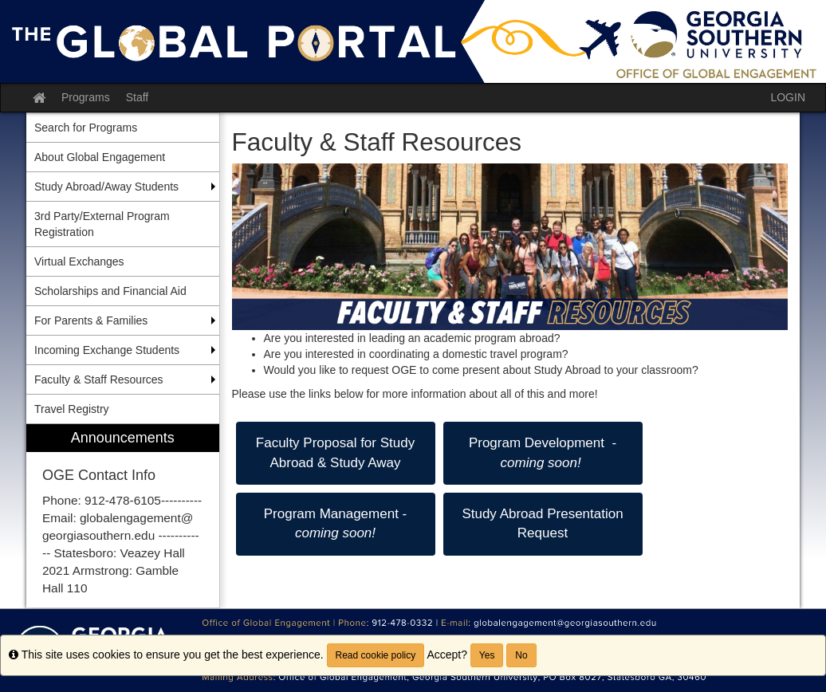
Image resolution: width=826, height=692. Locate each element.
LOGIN (787, 97)
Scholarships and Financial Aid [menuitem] (110, 291)
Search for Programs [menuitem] (85, 127)
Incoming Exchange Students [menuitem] (106, 350)
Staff (137, 97)
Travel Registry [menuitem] (71, 409)
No (521, 655)
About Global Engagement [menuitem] (99, 157)
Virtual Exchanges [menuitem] (79, 261)
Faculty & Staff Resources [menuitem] (98, 379)
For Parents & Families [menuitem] (91, 320)
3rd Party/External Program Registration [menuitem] (102, 224)
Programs (85, 97)
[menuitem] (122, 516)
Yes (487, 655)
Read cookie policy (376, 655)
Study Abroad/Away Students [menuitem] (106, 186)
